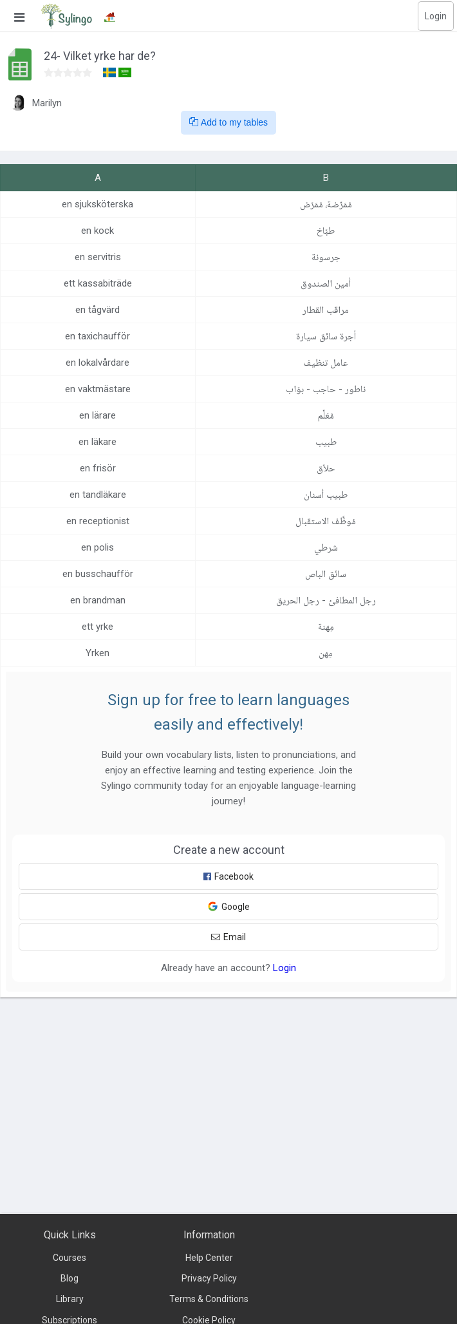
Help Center (209, 1258)
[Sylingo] (66, 16)
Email (228, 937)
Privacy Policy (209, 1278)
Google (228, 906)
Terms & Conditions (208, 1299)
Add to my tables (228, 122)
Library (70, 1299)
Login (436, 16)
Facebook (228, 876)
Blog (70, 1278)
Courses (69, 1258)
